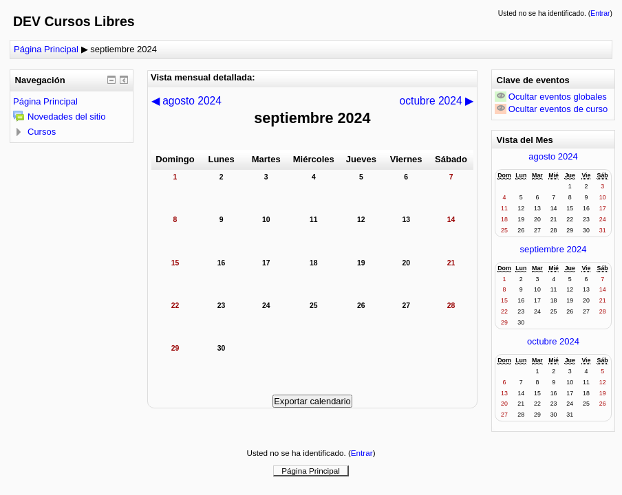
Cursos (42, 131)
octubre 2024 (553, 341)
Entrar (600, 13)
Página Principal (46, 49)
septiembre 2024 (123, 49)
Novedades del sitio (66, 116)
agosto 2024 (553, 156)
